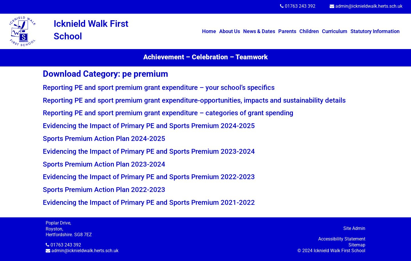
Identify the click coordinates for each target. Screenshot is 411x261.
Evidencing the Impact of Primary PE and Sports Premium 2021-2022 (149, 203)
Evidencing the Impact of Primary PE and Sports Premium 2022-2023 (149, 177)
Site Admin (354, 228)
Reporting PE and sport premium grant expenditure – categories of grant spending (168, 113)
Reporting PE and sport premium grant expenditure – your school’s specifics (159, 88)
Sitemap (356, 245)
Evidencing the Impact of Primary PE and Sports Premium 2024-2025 (149, 126)
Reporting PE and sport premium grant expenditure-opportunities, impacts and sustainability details (194, 100)
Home (209, 31)
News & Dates (259, 31)
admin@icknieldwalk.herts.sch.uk (368, 6)
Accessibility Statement (341, 239)
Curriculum (334, 31)
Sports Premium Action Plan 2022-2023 (104, 190)
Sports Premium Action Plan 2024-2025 (104, 139)
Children (309, 31)
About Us (229, 31)
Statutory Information (375, 31)
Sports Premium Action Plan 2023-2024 (104, 164)
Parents (287, 31)
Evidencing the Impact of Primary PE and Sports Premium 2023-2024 (149, 151)
